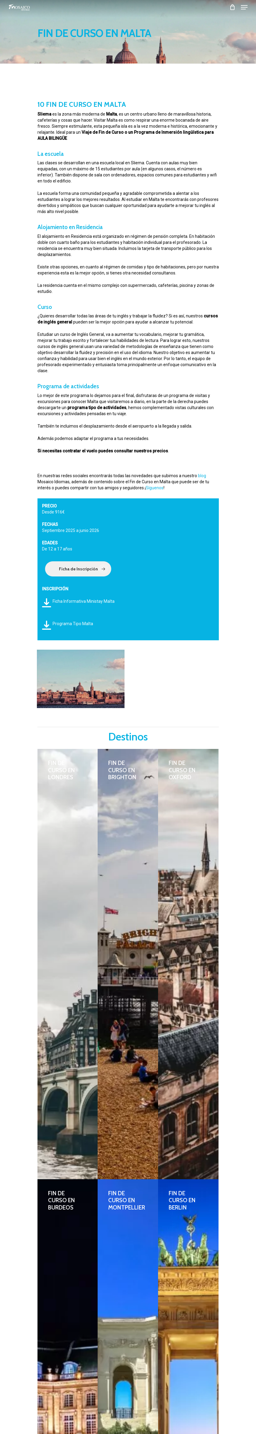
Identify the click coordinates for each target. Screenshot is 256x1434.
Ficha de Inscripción (83, 569)
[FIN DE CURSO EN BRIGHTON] (128, 964)
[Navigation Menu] (244, 7)
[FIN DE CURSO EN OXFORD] (188, 964)
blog (202, 475)
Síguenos (155, 487)
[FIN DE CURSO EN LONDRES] (67, 964)
